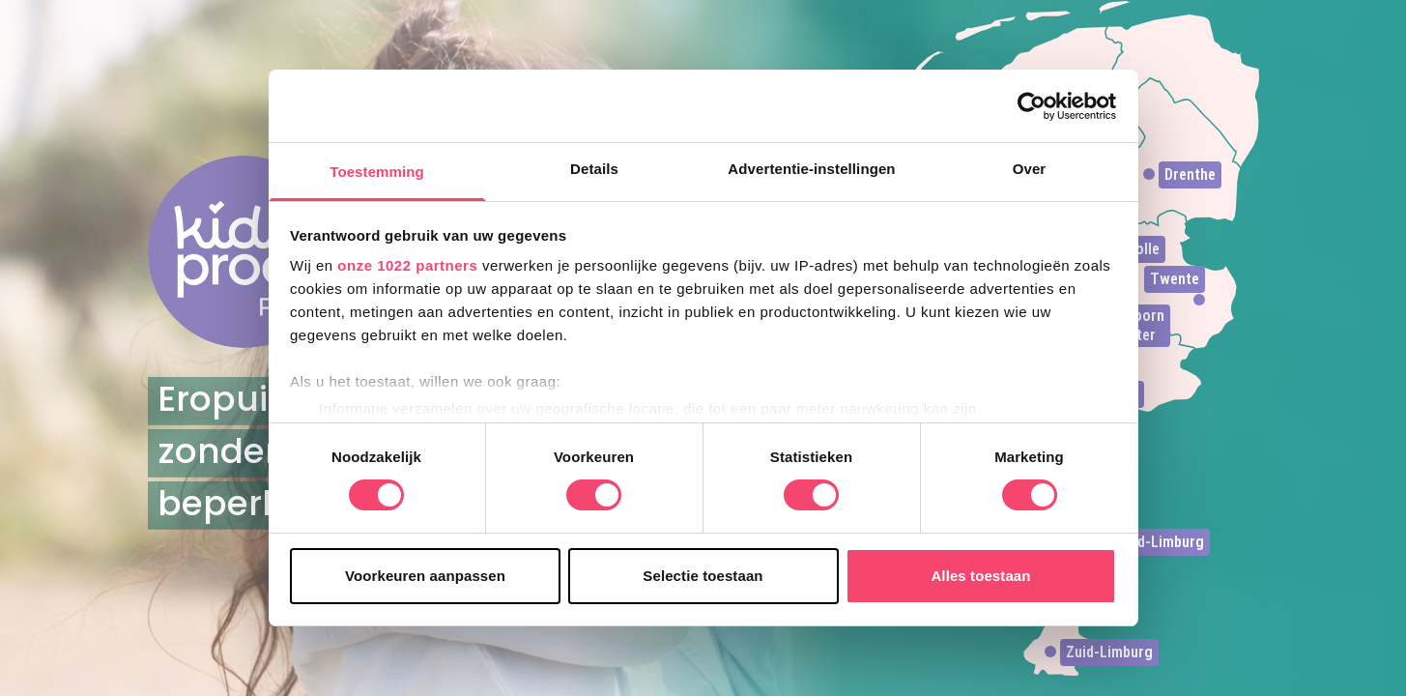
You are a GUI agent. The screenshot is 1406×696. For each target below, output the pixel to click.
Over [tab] (1030, 168)
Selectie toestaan (702, 575)
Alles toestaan (980, 575)
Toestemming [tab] (377, 171)
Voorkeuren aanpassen (425, 575)
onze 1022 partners (407, 265)
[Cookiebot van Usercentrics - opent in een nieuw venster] (1031, 106)
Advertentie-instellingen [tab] (811, 168)
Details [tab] (594, 168)
